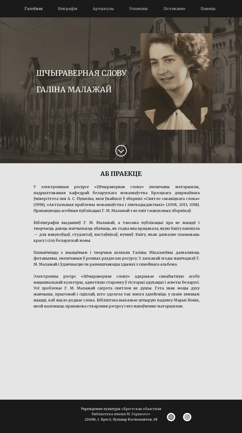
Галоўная (33, 8)
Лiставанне (174, 8)
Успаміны (138, 8)
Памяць (208, 8)
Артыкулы (103, 8)
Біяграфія (67, 8)
